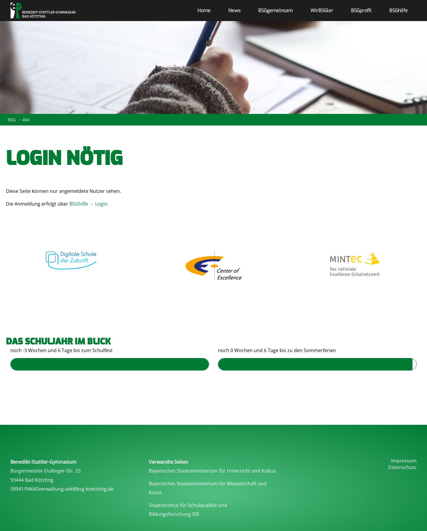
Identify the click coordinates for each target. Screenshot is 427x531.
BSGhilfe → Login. (89, 204)
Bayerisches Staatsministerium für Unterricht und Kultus (212, 471)
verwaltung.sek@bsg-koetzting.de (76, 489)
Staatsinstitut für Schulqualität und (188, 505)
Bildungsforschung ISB (174, 514)
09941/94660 (24, 489)
